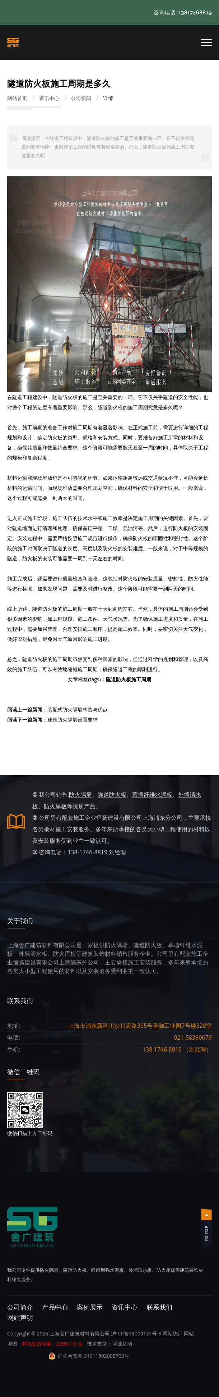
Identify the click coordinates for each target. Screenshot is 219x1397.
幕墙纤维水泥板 (152, 795)
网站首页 (17, 98)
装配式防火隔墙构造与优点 (57, 709)
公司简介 (20, 1307)
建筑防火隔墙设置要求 (52, 719)
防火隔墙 (80, 795)
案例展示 (90, 1307)
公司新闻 (81, 98)
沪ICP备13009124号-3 (136, 1333)
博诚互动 (122, 1343)
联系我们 (159, 1307)
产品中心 (55, 1307)
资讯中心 (49, 98)
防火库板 (55, 806)
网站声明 (20, 1317)
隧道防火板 (112, 795)
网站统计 (173, 1333)
